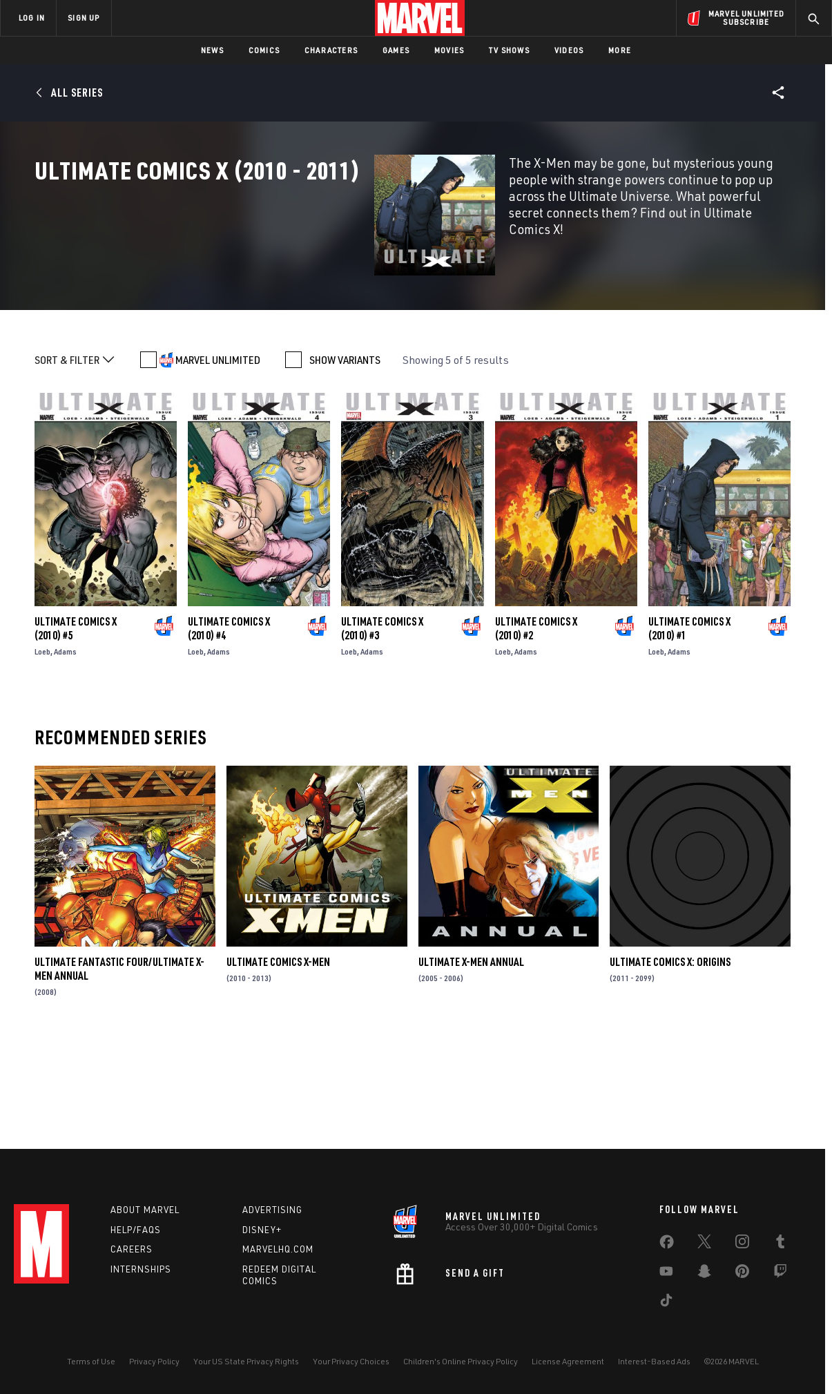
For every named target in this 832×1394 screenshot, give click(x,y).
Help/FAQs (135, 1229)
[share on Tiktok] (666, 1303)
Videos (568, 50)
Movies (449, 50)
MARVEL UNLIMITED (217, 462)
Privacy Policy (154, 1361)
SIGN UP (83, 17)
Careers (131, 1249)
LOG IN (32, 17)
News (212, 50)
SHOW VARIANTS (344, 462)
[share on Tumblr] (780, 1244)
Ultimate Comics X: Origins (670, 1064)
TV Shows (509, 50)
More (619, 50)
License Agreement (568, 1361)
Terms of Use (91, 1361)
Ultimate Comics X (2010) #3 (382, 730)
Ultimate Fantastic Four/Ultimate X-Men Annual (119, 1071)
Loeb (42, 753)
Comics (264, 50)
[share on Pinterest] (742, 1274)
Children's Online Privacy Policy (460, 1361)
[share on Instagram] (742, 1244)
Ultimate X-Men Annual (471, 1064)
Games (396, 50)
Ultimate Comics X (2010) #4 (229, 730)
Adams (65, 753)
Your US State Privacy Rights (246, 1361)
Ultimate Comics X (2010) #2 (536, 730)
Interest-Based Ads (654, 1361)
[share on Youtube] (666, 1274)
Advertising (272, 1209)
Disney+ (262, 1229)
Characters (331, 50)
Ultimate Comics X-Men (278, 1064)
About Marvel (145, 1209)
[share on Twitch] (780, 1274)
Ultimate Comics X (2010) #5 (76, 730)
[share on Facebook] (666, 1245)
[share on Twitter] (704, 1244)
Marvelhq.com (277, 1249)
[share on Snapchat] (704, 1274)
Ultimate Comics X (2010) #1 (689, 730)
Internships (140, 1269)
